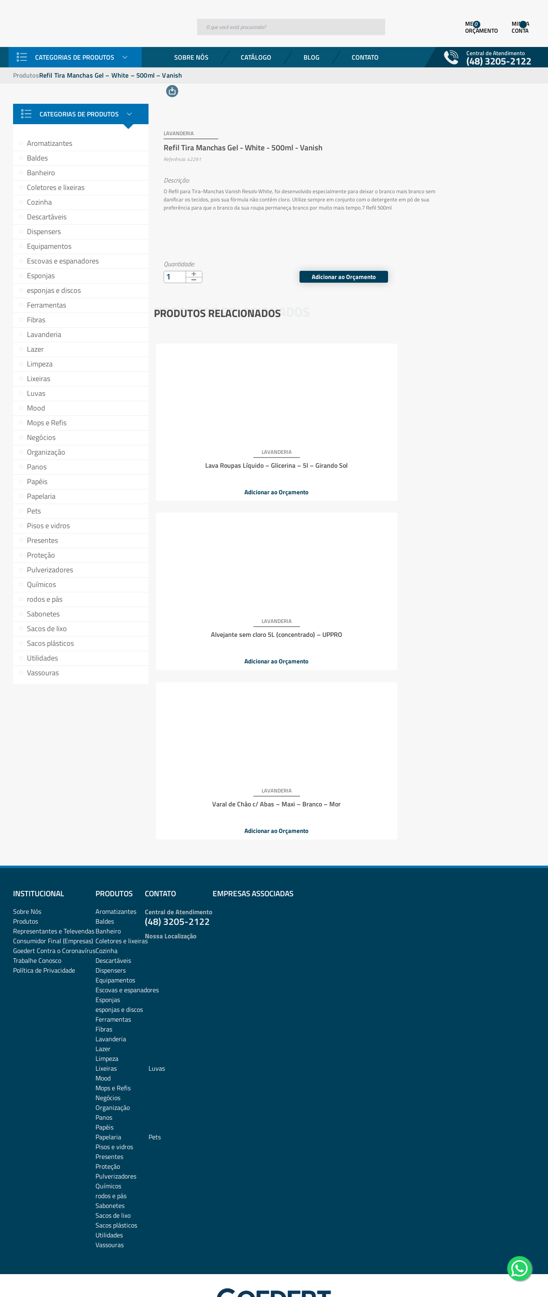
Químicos (41, 584)
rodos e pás (44, 599)
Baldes (37, 157)
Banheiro (41, 172)
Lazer (35, 349)
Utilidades (42, 657)
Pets (34, 510)
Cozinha (39, 202)
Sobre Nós (191, 57)
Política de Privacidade (44, 914)
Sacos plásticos (50, 643)
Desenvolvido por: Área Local (497, 1279)
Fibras (36, 319)
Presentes (42, 540)
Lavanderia (44, 334)
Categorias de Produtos (74, 57)
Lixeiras (38, 378)
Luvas (36, 393)
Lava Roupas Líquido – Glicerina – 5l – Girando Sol (216, 455)
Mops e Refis (47, 422)
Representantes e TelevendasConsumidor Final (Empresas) (53, 880)
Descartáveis (47, 216)
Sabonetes (43, 613)
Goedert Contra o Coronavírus (54, 895)
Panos (37, 466)
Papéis (37, 481)
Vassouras (43, 672)
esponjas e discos (54, 290)
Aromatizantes (49, 143)
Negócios (41, 437)
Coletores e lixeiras (55, 187)
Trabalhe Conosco (37, 904)
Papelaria (41, 496)
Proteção (41, 554)
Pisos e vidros (48, 525)
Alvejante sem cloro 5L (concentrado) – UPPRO (342, 455)
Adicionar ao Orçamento (477, 267)
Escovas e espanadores (63, 260)
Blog (311, 57)
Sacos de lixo (47, 628)
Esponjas (41, 275)
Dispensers (44, 231)
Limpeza (40, 363)
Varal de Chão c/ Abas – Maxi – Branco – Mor (468, 455)
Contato (365, 57)
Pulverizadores (50, 569)
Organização (46, 452)
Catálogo (256, 57)
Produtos (26, 75)
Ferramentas (46, 304)
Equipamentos (49, 246)
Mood (36, 407)
